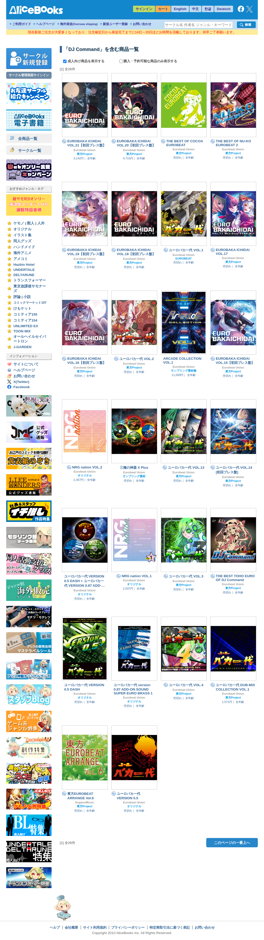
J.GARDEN (22, 347)
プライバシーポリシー (128, 927)
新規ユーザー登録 (115, 24)
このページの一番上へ (232, 843)
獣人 (30, 223)
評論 (17, 297)
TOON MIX (22, 331)
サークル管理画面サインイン (29, 75)
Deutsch (223, 9)
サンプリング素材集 (183, 370)
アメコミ (20, 259)
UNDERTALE (24, 270)
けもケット (22, 308)
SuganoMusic (84, 802)
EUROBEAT (183, 258)
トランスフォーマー (29, 280)
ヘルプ (55, 927)
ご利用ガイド (21, 24)
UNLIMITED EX (25, 326)
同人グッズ (22, 241)
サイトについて (26, 364)
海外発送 (79, 24)
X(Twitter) (21, 382)
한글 (207, 9)
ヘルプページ (45, 24)
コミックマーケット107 (29, 302)
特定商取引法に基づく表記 (170, 927)
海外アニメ (22, 253)
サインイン (144, 9)
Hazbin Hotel (24, 265)
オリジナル (22, 229)
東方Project (85, 153)
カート (163, 9)
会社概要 (71, 927)
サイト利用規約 (94, 927)
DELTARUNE (24, 275)
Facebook (21, 387)
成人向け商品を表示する (84, 61)
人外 (41, 223)
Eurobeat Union (85, 150)
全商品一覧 (23, 138)
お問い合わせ (142, 24)
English (180, 9)
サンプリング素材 (134, 476)
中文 (195, 9)
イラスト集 (22, 235)
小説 (27, 297)
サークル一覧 (25, 150)
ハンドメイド (24, 247)
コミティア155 (25, 314)
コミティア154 (25, 320)
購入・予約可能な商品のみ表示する (148, 61)
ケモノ (18, 223)
